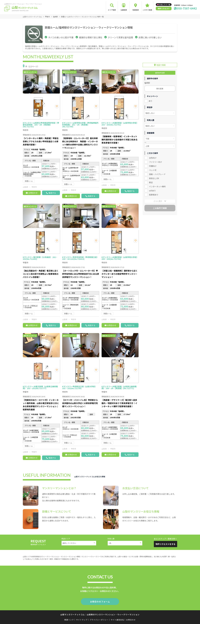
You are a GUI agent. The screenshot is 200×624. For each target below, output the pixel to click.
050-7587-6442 (187, 8)
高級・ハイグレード (157, 173)
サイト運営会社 (117, 619)
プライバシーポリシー (99, 619)
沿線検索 (124, 10)
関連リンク (69, 619)
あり (150, 100)
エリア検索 (112, 10)
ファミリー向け (155, 161)
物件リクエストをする (165, 544)
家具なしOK (154, 177)
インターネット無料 (157, 185)
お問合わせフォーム (100, 601)
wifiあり (152, 189)
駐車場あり (153, 193)
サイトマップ (81, 619)
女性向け (152, 157)
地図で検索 (161, 64)
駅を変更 (159, 88)
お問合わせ (32, 192)
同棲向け (152, 165)
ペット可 (152, 169)
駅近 (151, 181)
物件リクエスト (164, 8)
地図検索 (135, 10)
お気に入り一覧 (164, 4)
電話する (52, 192)
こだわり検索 (147, 10)
